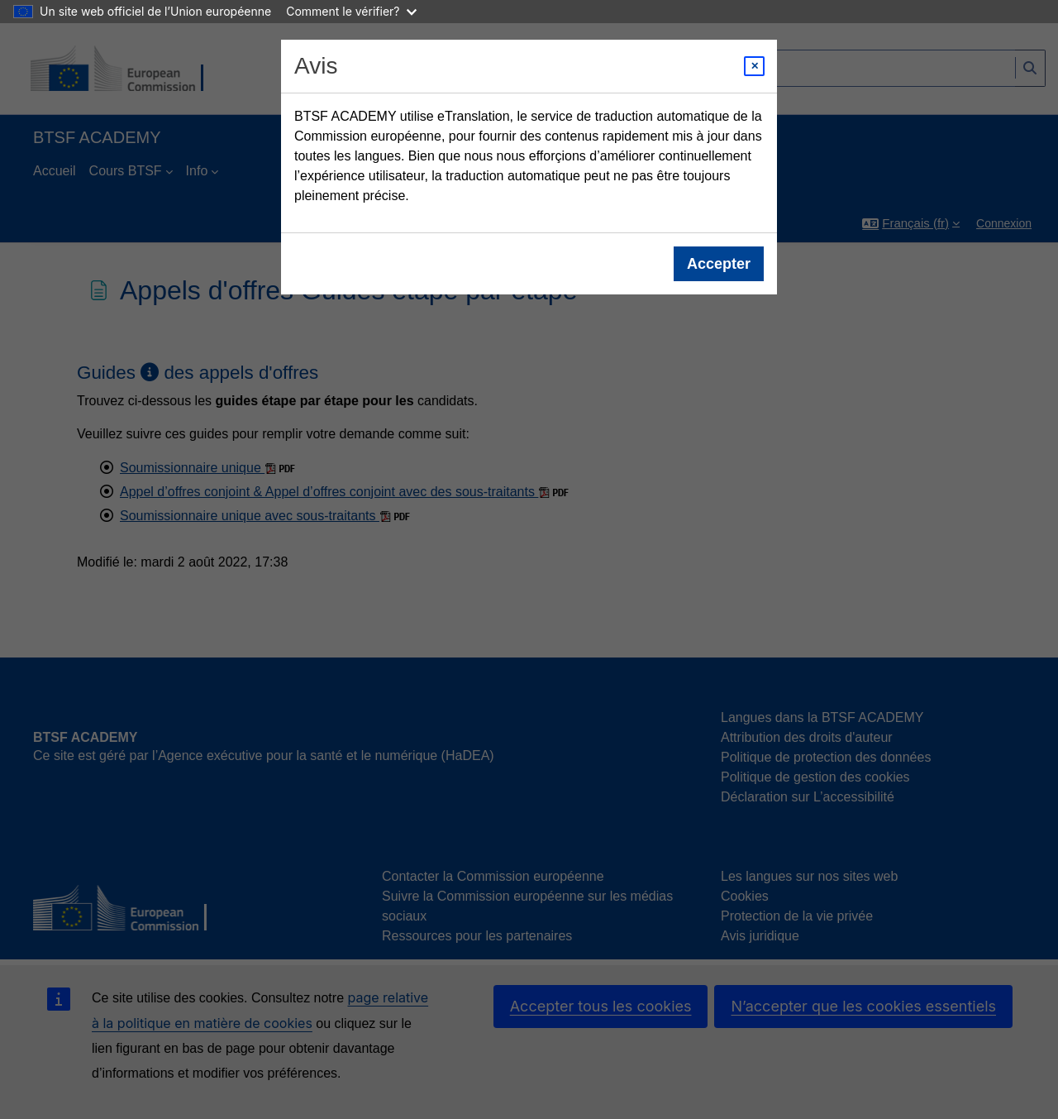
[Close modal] (754, 66)
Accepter (719, 264)
